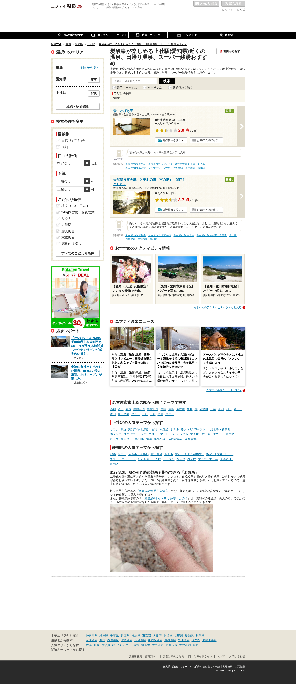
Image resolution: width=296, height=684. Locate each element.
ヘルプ (221, 656)
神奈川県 (91, 635)
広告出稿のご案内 (173, 656)
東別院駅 (143, 239)
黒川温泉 (184, 640)
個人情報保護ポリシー (175, 666)
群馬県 (136, 635)
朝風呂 (125, 439)
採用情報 (240, 666)
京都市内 (171, 645)
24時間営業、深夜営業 (182, 439)
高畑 (113, 409)
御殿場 (145, 645)
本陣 (163, 409)
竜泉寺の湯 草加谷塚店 (153, 491)
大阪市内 (158, 645)
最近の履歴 (233, 4)
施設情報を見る (172, 140)
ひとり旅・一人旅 (135, 434)
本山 (113, 414)
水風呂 (164, 429)
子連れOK (137, 439)
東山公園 (123, 414)
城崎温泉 (126, 640)
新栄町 (204, 409)
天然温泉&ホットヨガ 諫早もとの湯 (164, 498)
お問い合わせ (237, 656)
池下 (229, 409)
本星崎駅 (190, 167)
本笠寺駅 (178, 167)
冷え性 (114, 439)
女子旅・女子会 (200, 434)
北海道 (168, 635)
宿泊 (154, 429)
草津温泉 (91, 640)
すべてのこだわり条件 (77, 253)
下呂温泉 (140, 640)
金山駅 (233, 235)
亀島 (171, 409)
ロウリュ (218, 434)
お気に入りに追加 (207, 140)
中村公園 (139, 409)
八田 (121, 409)
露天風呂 (115, 434)
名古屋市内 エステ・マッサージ (143, 167)
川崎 (96, 645)
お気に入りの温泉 (206, 4)
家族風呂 (68, 237)
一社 (145, 414)
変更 (94, 79)
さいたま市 (124, 645)
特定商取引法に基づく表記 (205, 666)
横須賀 (106, 645)
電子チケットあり (128, 87)
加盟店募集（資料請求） (143, 656)
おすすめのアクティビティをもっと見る (217, 307)
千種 (213, 409)
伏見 (190, 409)
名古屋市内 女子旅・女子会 (190, 164)
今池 (221, 409)
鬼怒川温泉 (209, 640)
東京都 (146, 635)
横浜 (89, 645)
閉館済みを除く (183, 87)
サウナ (114, 429)
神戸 (196, 645)
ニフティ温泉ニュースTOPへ (223, 390)
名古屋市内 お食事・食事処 (212, 235)
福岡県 (200, 635)
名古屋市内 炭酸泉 (135, 164)
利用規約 (227, 666)
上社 (153, 414)
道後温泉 (170, 640)
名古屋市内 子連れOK (160, 164)
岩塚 (128, 409)
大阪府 (157, 635)
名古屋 (180, 409)
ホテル (174, 429)
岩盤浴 (230, 434)
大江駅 (201, 167)
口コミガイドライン (200, 656)
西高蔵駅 (130, 239)
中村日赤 (152, 409)
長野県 (178, 635)
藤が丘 (169, 414)
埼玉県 (103, 635)
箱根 (102, 640)
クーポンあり (156, 87)
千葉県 (114, 635)
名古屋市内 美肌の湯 (159, 235)
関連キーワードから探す (68, 650)
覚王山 (238, 409)
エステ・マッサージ (162, 434)
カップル (182, 434)
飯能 (136, 645)
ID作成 (241, 10)
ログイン (228, 10)
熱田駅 (153, 239)
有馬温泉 (113, 640)
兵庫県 (125, 635)
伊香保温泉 (155, 640)
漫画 (149, 439)
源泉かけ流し (71, 243)
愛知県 (189, 635)
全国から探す (90, 67)
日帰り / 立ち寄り (74, 140)
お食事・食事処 (220, 429)
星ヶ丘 (135, 414)
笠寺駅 (166, 167)
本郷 (160, 414)
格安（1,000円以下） (194, 429)
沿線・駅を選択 (77, 106)
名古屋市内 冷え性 (183, 235)
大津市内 (185, 645)
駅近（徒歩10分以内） (135, 429)
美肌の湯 (159, 439)
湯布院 (196, 640)
